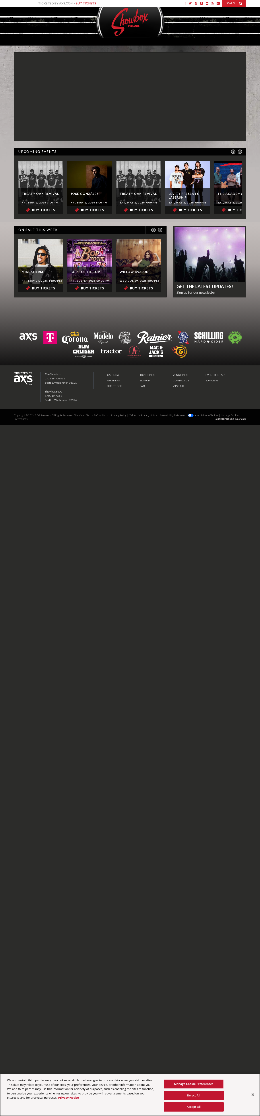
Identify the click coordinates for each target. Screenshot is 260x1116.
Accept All (194, 1107)
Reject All (193, 1095)
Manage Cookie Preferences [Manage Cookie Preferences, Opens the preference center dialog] (193, 1084)
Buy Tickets (86, 3)
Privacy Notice (68, 1098)
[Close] (253, 1095)
